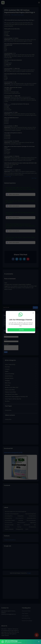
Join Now (21, 330)
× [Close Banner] (38, 642)
